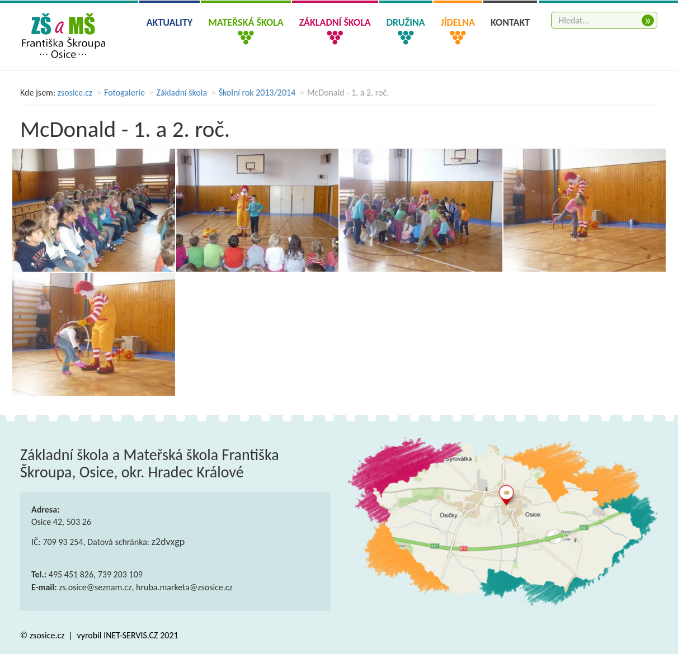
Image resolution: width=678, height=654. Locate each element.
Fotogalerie (124, 92)
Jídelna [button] (458, 22)
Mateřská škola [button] (245, 22)
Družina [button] (406, 22)
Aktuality (170, 22)
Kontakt (510, 22)
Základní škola (182, 92)
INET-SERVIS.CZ (130, 635)
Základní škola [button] (335, 22)
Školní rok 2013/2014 (257, 92)
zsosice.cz (75, 92)
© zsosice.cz (43, 635)
